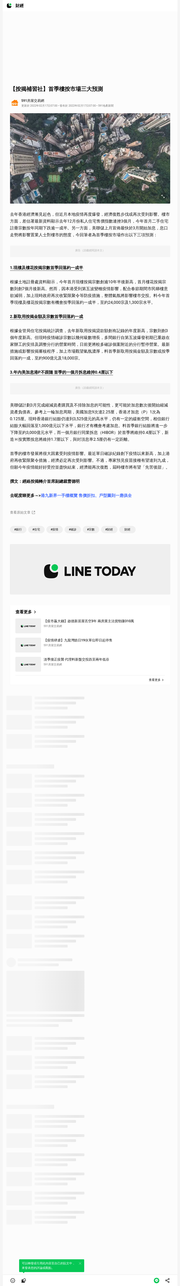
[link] (23, 1280)
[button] (12, 1280)
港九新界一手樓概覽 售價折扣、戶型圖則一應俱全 (86, 495)
